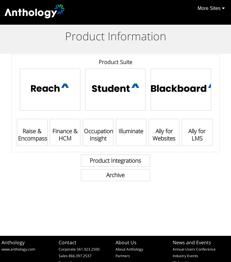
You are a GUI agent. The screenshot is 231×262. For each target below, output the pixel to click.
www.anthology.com (18, 249)
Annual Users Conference (194, 249)
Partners (123, 255)
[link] (50, 90)
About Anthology (129, 249)
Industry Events (185, 255)
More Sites (211, 8)
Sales (63, 255)
